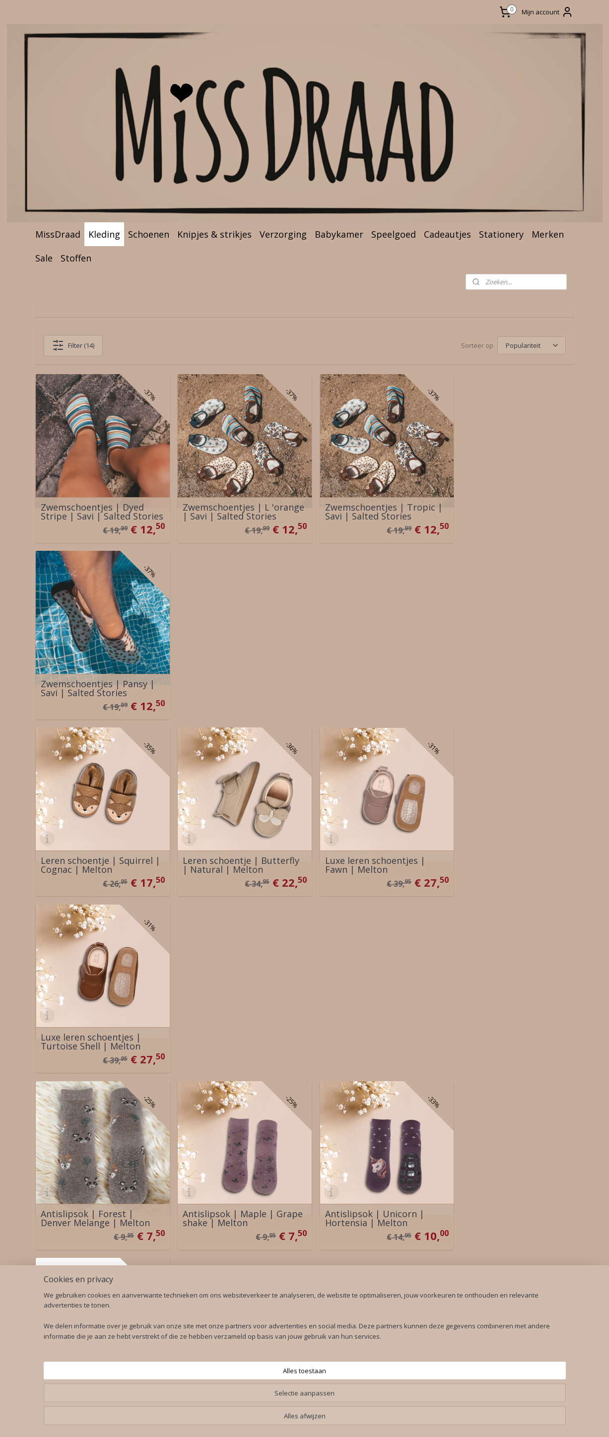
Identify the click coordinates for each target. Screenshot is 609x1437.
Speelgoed (393, 234)
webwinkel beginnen (321, 1267)
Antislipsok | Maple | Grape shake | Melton (224, 848)
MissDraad (57, 234)
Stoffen (76, 258)
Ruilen (53, 1129)
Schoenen (148, 234)
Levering (57, 1117)
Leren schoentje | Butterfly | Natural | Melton (235, 677)
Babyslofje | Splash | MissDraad (222, 1020)
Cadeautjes (447, 234)
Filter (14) (73, 345)
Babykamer (339, 234)
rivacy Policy (68, 1184)
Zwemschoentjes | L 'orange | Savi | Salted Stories (225, 501)
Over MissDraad (179, 1106)
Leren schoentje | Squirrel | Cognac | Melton (97, 677)
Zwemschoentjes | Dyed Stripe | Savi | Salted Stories (92, 501)
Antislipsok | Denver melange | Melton (494, 848)
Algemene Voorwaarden (85, 1173)
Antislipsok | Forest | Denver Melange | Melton (95, 848)
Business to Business (188, 1140)
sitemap (262, 1267)
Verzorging (283, 234)
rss (283, 1267)
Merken (548, 234)
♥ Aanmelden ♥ (284, 1173)
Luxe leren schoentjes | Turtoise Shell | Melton (500, 677)
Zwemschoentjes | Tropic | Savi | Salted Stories (372, 506)
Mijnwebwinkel (408, 1267)
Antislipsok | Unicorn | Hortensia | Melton (363, 848)
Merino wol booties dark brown (93, 1020)
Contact (56, 1106)
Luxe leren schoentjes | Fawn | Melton (364, 677)
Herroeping (62, 1140)
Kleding (104, 234)
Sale (44, 258)
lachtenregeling (75, 1195)
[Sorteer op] (531, 345)
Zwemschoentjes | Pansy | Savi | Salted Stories (507, 506)
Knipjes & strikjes (214, 234)
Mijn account (547, 12)
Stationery (501, 234)
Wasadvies (170, 1117)
